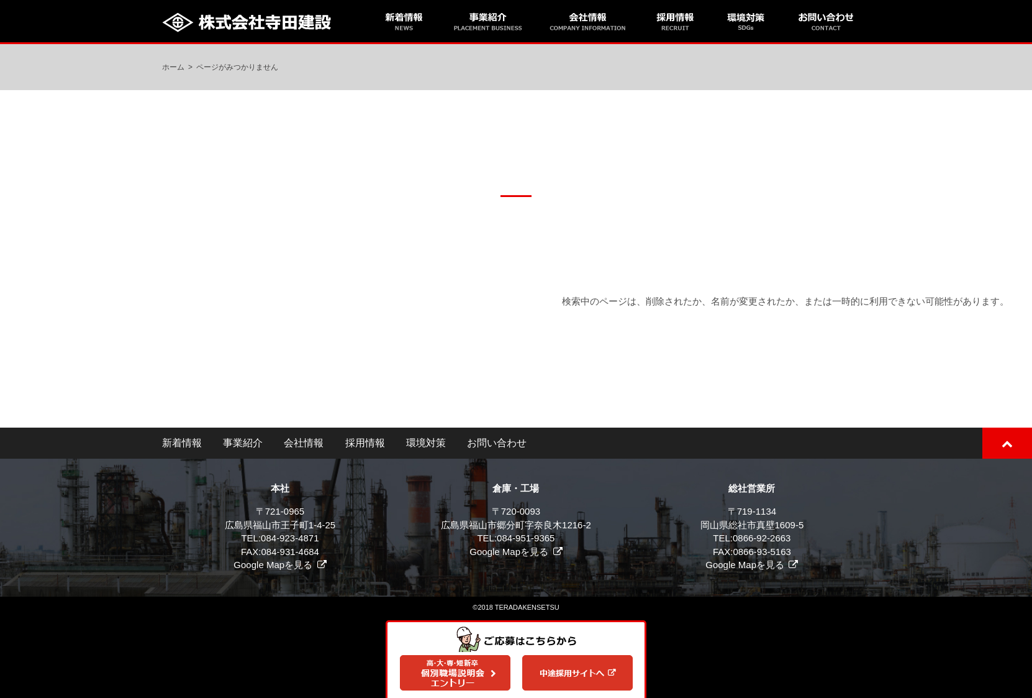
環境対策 (426, 443)
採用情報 (365, 443)
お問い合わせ (497, 443)
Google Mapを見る (272, 564)
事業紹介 (243, 443)
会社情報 (304, 443)
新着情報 (182, 443)
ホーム (173, 67)
